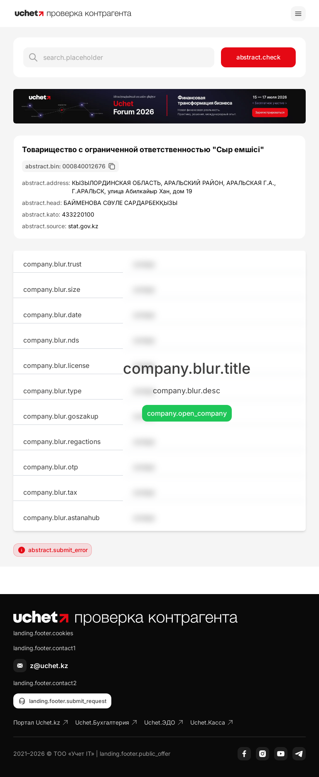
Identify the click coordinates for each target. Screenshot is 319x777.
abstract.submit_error (52, 550)
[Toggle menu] (298, 13)
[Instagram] (262, 753)
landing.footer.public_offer (135, 753)
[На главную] (73, 13)
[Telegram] (299, 753)
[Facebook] (244, 753)
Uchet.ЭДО (164, 722)
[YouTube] (280, 753)
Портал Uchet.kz (41, 722)
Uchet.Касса (211, 722)
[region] (159, 106)
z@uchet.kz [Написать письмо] (49, 665)
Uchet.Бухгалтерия (106, 722)
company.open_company (187, 413)
